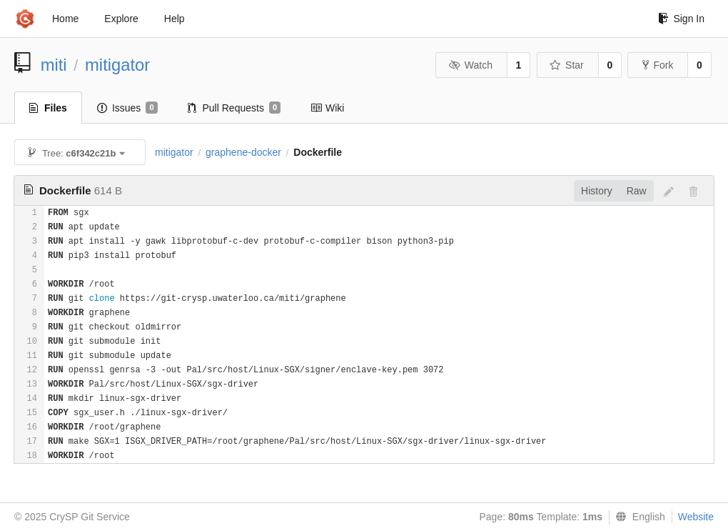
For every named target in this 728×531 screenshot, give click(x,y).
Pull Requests (234, 107)
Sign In (681, 18)
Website (696, 516)
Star (567, 65)
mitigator (117, 64)
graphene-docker (243, 152)
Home (65, 18)
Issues (127, 107)
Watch (470, 65)
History (596, 191)
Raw (637, 191)
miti (54, 64)
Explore (121, 18)
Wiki (327, 108)
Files (48, 108)
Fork (657, 65)
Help (174, 18)
